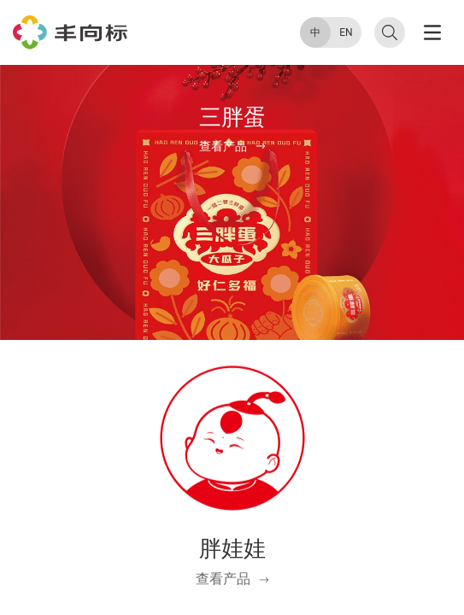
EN (345, 32)
